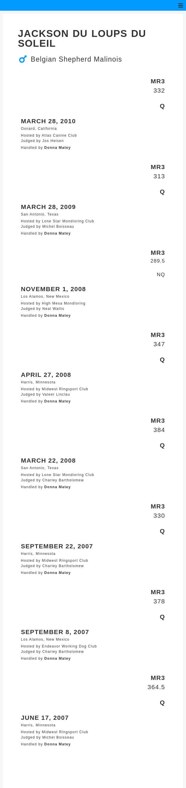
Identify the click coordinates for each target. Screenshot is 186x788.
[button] (180, 5)
